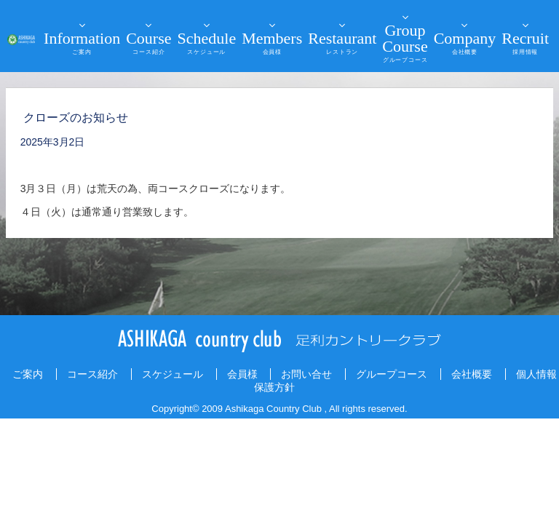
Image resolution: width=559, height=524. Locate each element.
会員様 (242, 374)
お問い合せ (306, 374)
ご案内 (27, 374)
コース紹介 (92, 374)
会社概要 (471, 374)
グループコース (391, 374)
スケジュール (172, 374)
